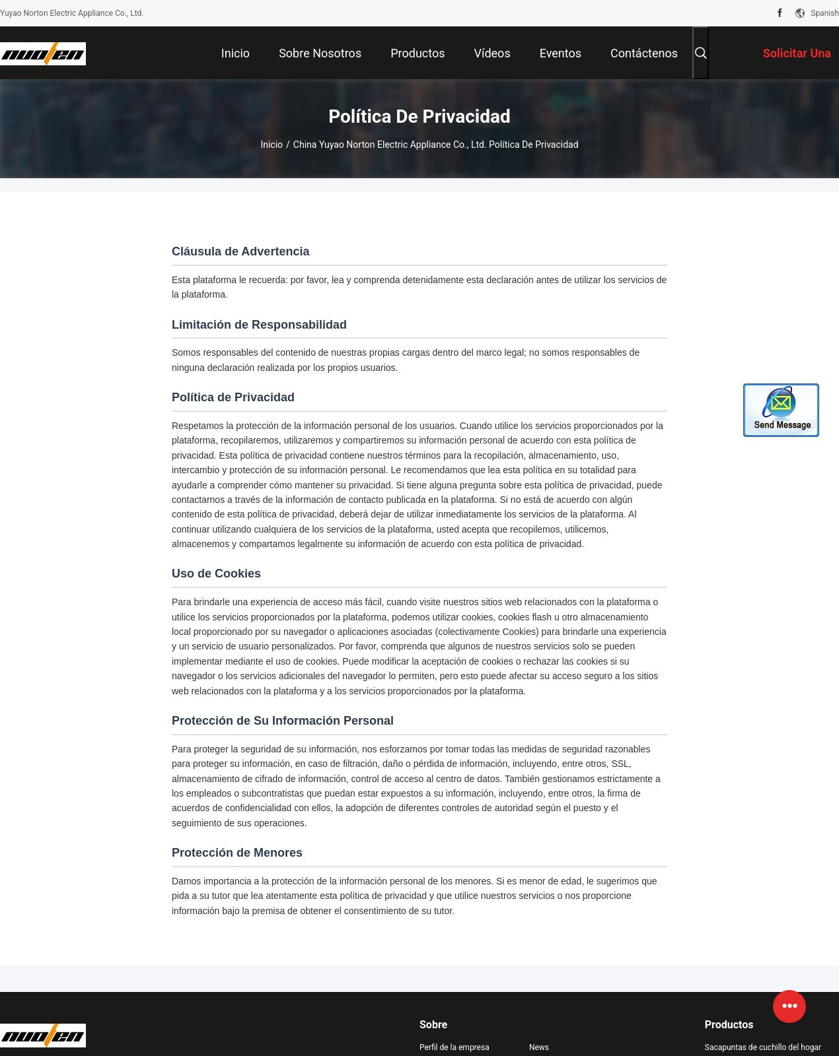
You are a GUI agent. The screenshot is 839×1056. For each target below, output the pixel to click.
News (539, 1047)
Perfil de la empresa (455, 1047)
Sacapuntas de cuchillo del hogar (763, 1047)
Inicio (271, 144)
